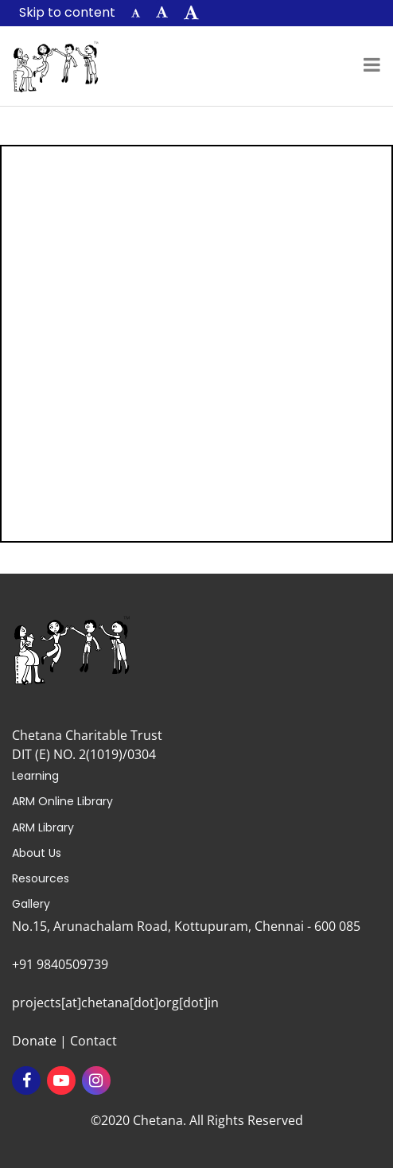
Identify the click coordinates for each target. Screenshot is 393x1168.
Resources (40, 878)
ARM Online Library (62, 801)
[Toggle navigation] (372, 66)
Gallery (31, 904)
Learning (35, 776)
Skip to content (67, 12)
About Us (36, 853)
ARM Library (43, 827)
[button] (135, 13)
